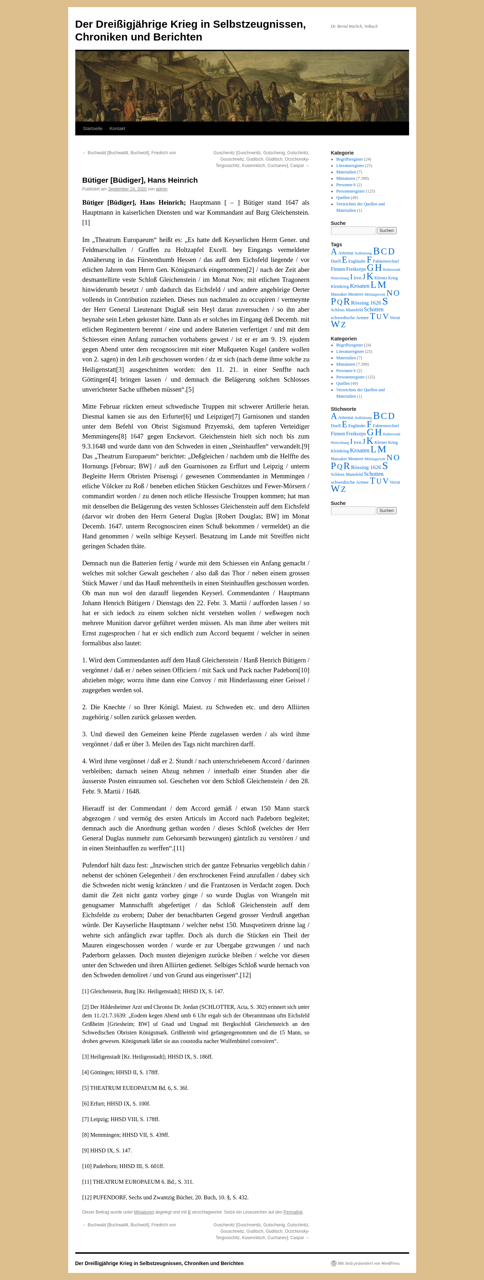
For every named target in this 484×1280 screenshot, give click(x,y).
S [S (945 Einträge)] (385, 301)
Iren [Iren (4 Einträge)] (357, 277)
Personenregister (350, 191)
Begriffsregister (349, 159)
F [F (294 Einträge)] (369, 259)
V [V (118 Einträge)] (386, 316)
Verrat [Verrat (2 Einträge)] (395, 317)
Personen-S (346, 184)
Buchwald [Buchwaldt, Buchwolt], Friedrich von (129, 152)
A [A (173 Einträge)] (334, 251)
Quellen (343, 197)
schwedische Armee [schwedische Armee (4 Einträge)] (350, 317)
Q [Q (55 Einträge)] (339, 302)
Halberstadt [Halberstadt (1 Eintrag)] (391, 269)
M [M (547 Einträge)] (381, 284)
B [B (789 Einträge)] (376, 251)
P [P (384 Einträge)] (333, 301)
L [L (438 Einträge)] (373, 284)
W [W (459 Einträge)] (335, 324)
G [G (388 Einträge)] (370, 267)
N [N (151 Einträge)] (389, 292)
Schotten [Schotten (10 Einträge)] (374, 309)
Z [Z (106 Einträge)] (343, 324)
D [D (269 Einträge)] (391, 251)
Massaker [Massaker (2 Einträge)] (339, 294)
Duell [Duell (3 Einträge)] (336, 261)
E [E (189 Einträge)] (344, 259)
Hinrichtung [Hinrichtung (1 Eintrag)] (340, 278)
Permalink (293, 1212)
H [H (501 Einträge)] (378, 267)
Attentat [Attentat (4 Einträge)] (345, 253)
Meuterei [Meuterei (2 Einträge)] (355, 294)
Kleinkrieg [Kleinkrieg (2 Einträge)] (340, 286)
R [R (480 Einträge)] (346, 301)
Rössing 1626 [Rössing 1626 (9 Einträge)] (366, 303)
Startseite (93, 128)
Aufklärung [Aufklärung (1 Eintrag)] (363, 253)
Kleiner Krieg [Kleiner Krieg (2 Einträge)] (386, 277)
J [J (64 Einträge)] (364, 277)
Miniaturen (144, 1212)
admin (162, 189)
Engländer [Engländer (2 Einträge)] (357, 261)
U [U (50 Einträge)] (379, 317)
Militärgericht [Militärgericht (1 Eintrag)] (374, 294)
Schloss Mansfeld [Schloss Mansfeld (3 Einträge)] (347, 309)
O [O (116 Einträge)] (396, 293)
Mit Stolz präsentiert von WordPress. (369, 1263)
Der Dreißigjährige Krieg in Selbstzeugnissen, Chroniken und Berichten (159, 1263)
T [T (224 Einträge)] (372, 316)
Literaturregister (350, 165)
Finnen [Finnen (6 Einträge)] (338, 269)
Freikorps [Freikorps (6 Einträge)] (356, 269)
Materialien (346, 172)
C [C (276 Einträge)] (384, 251)
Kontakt (117, 128)
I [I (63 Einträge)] (351, 277)
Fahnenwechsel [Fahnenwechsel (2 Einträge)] (386, 261)
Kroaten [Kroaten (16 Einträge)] (359, 286)
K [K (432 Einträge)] (369, 276)
